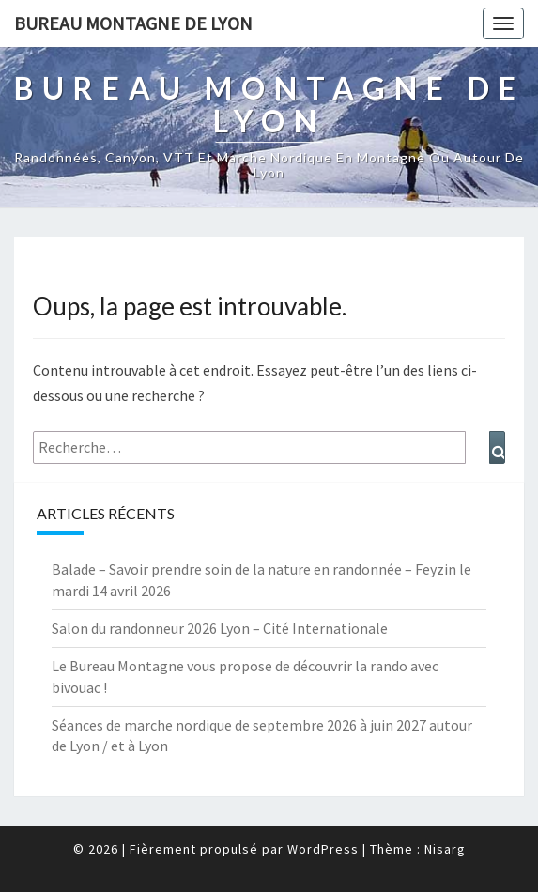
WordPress (323, 848)
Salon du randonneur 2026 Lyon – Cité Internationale (220, 628)
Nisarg (445, 848)
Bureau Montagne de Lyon (133, 23)
